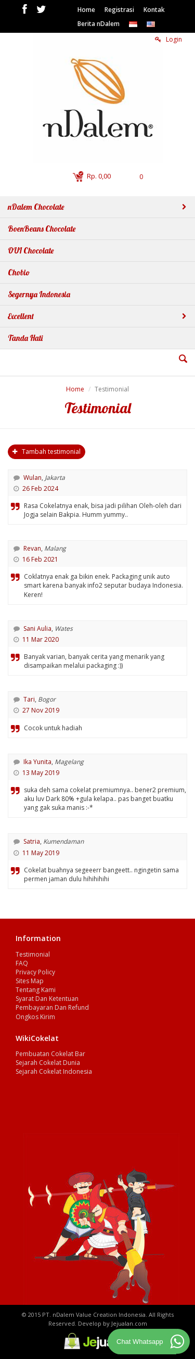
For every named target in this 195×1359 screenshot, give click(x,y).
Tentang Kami (36, 989)
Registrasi (119, 9)
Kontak (154, 9)
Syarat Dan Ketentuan (47, 998)
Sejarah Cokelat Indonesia (54, 1071)
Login (168, 39)
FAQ (22, 963)
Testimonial (33, 954)
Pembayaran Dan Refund (52, 1007)
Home (86, 9)
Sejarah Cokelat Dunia (48, 1062)
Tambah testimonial (46, 451)
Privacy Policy (35, 972)
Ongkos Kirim (35, 1016)
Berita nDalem (98, 23)
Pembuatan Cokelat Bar (50, 1053)
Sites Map (30, 980)
